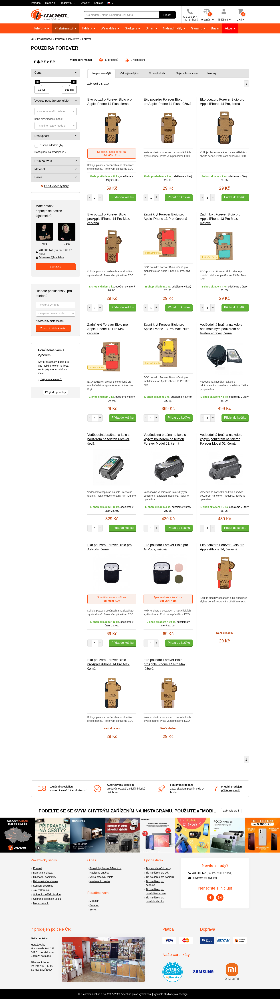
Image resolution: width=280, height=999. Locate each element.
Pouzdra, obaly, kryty (67, 38)
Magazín (50, 2)
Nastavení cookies (100, 881)
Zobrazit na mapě (41, 955)
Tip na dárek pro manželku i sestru (156, 891)
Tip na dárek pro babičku (160, 877)
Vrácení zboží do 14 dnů (47, 894)
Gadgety (131, 28)
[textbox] (55, 111)
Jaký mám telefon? (51, 379)
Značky (85, 2)
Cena (38, 72)
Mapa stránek (41, 903)
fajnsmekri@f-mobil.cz (50, 257)
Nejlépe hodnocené (187, 73)
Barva (38, 177)
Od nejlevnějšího (129, 73)
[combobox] (56, 111)
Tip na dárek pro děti (157, 872)
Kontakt (98, 2)
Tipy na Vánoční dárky (158, 868)
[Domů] (32, 39)
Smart (150, 28)
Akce (229, 28)
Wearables (109, 28)
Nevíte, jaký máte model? (50, 320)
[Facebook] (210, 897)
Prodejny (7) (66, 2)
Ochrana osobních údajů (47, 898)
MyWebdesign (180, 994)
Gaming (197, 28)
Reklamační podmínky (46, 881)
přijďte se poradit (230, 790)
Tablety (87, 28)
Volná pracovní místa (101, 877)
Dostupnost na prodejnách (49, 152)
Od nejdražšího (157, 73)
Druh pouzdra (43, 161)
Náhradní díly (173, 28)
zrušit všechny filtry (55, 186)
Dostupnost (42, 135)
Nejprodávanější (101, 73)
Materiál (40, 169)
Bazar (215, 28)
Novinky (212, 73)
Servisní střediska (43, 885)
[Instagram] (219, 897)
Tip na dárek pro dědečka (155, 883)
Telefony (40, 28)
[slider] (37, 82)
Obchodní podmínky (44, 877)
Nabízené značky (99, 872)
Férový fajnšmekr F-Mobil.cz (106, 868)
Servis (93, 909)
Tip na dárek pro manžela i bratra (155, 899)
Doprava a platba (43, 872)
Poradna (36, 2)
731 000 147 (54, 252)
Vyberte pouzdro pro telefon (52, 100)
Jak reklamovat (41, 890)
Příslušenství (64, 28)
